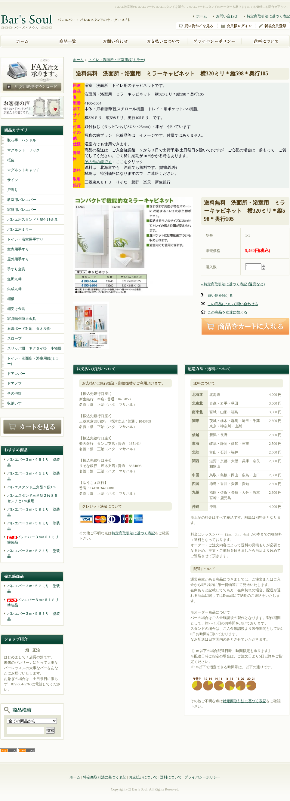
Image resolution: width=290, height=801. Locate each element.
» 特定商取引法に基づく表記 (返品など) (233, 284)
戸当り (12, 190)
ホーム (201, 16)
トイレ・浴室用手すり (25, 239)
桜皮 (10, 160)
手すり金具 (16, 269)
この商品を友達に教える (227, 312)
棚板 (10, 299)
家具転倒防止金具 (21, 319)
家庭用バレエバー (21, 210)
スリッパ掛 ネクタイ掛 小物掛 (34, 348)
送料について (171, 777)
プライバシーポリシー (202, 777)
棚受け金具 (16, 309)
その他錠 (14, 393)
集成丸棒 (14, 289)
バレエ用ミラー (19, 229)
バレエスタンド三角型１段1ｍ (31, 487)
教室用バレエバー (21, 200)
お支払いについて (143, 777)
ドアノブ (14, 383)
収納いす (14, 403)
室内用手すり (18, 249)
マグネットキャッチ (23, 170)
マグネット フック (23, 150)
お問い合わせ (227, 16)
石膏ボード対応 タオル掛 (29, 328)
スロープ (14, 338)
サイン (12, 180)
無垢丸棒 (14, 279)
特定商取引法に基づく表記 (268, 16)
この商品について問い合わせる (233, 304)
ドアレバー (16, 374)
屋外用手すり (18, 259)
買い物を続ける (220, 295)
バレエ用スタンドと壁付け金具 (32, 219)
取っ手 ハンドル (21, 140)
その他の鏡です (98, 161)
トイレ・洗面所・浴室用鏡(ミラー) (33, 361)
